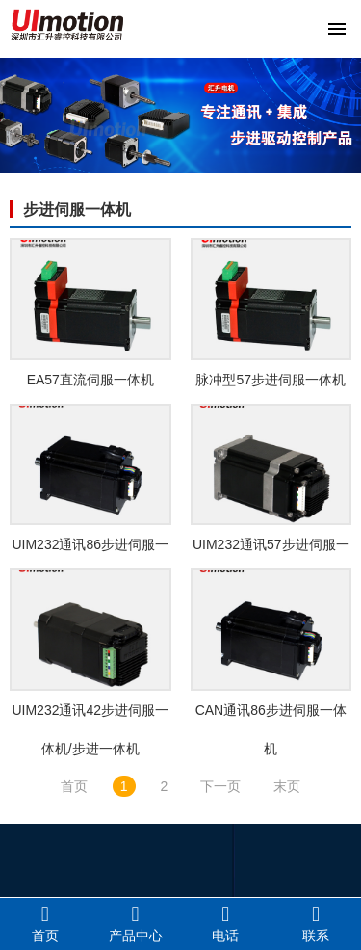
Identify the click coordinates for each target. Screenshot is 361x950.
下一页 (220, 786)
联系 (316, 923)
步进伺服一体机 (77, 209)
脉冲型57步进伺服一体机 (270, 379)
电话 (226, 923)
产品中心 (135, 923)
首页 (74, 786)
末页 (286, 786)
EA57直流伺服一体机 (90, 379)
